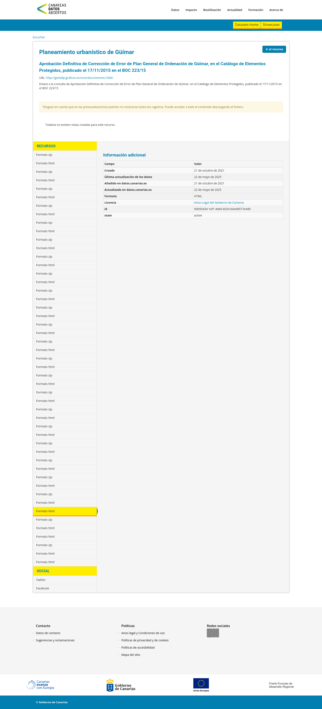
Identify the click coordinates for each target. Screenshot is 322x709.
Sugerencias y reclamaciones (55, 640)
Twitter (41, 580)
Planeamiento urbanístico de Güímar (86, 52)
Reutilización (212, 10)
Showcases (271, 24)
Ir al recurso (274, 49)
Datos (175, 10)
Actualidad (234, 10)
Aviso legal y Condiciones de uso (143, 633)
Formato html (45, 163)
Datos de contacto (48, 633)
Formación (255, 10)
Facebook (42, 588)
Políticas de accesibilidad (138, 647)
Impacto (191, 10)
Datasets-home (247, 24)
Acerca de (276, 10)
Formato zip (44, 155)
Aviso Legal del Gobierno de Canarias (219, 202)
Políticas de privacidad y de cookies (145, 640)
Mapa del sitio (130, 655)
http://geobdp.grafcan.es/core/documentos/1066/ (79, 78)
